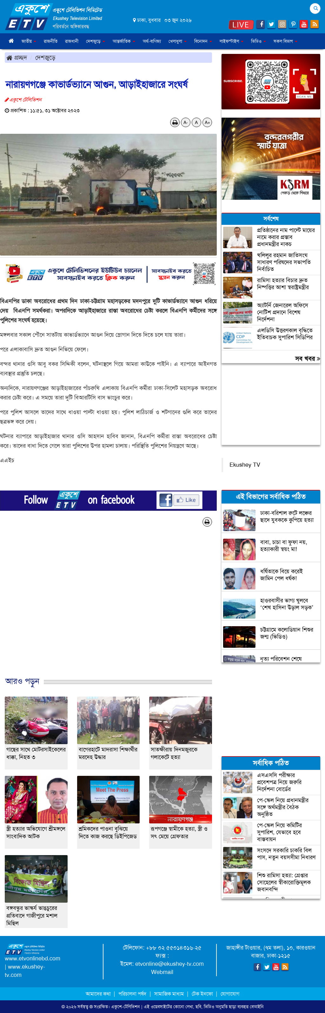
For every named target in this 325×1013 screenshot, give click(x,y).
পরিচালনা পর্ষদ (132, 993)
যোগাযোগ (230, 993)
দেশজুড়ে (45, 57)
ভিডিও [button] (258, 41)
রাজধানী (71, 41)
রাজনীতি (50, 41)
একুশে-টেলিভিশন (125, 1007)
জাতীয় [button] (29, 41)
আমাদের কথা (99, 993)
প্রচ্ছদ (16, 57)
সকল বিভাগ (285, 41)
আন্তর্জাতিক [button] (124, 41)
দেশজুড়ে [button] (95, 41)
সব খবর (307, 358)
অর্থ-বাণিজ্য (152, 41)
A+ (207, 122)
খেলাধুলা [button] (178, 41)
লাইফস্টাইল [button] (231, 41)
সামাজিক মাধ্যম (169, 993)
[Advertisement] (108, 608)
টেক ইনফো (203, 993)
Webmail (162, 972)
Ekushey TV (244, 465)
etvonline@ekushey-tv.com (169, 964)
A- (185, 122)
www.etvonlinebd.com (32, 958)
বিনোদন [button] (203, 41)
